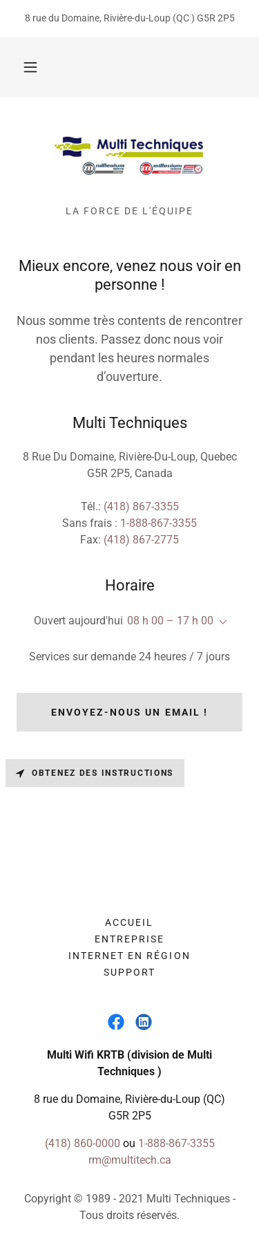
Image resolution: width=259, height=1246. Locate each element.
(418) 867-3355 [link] (141, 506)
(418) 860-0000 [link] (82, 1143)
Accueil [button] (129, 922)
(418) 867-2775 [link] (141, 539)
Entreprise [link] (129, 939)
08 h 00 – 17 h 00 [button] (170, 620)
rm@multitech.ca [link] (129, 1159)
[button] (30, 67)
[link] (129, 157)
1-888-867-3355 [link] (158, 523)
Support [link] (129, 972)
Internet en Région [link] (129, 955)
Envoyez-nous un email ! (129, 712)
